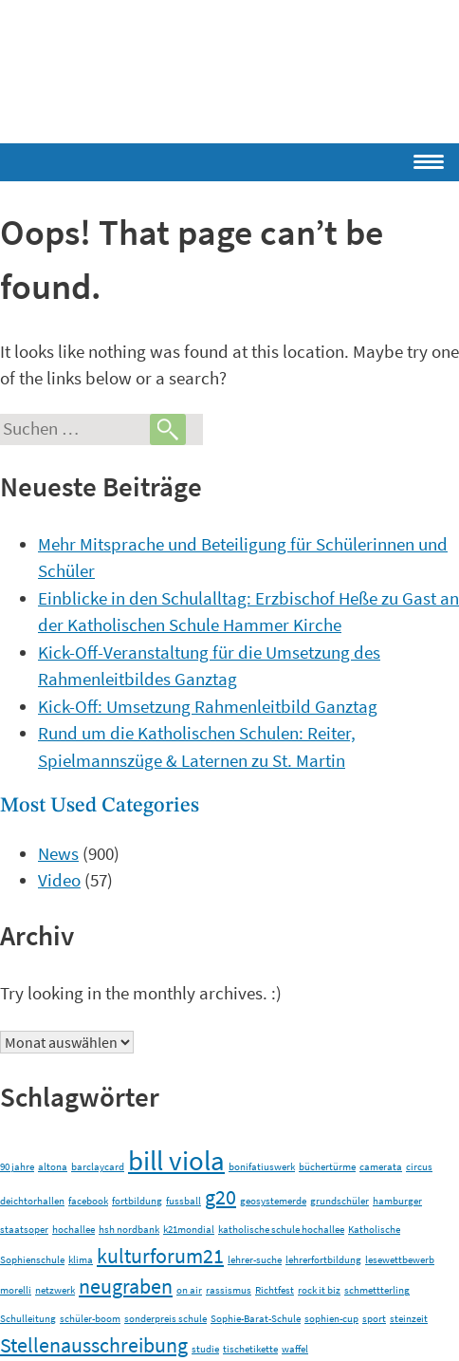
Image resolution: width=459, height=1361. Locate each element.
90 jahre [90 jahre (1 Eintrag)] (17, 1167)
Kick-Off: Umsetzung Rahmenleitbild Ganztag (207, 706)
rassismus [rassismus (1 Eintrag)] (228, 1290)
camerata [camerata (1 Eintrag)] (380, 1167)
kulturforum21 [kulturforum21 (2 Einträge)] (160, 1255)
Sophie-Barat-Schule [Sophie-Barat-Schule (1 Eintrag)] (256, 1319)
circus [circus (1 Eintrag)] (419, 1167)
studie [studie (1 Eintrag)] (205, 1349)
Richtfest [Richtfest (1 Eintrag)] (274, 1290)
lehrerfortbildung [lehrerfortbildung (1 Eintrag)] (323, 1260)
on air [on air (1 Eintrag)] (189, 1290)
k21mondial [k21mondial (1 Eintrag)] (188, 1229)
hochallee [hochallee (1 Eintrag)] (73, 1229)
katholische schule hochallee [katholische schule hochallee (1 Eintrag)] (281, 1229)
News (58, 853)
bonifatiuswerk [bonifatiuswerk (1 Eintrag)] (262, 1167)
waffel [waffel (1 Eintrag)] (295, 1349)
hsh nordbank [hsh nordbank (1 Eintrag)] (129, 1229)
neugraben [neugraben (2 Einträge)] (126, 1286)
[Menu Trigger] (373, 158)
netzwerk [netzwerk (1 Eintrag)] (55, 1290)
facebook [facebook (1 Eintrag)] (88, 1201)
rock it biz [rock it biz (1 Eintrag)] (319, 1290)
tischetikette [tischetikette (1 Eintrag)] (250, 1349)
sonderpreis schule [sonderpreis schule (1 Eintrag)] (165, 1319)
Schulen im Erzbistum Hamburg (232, 65)
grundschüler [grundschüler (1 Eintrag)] (339, 1201)
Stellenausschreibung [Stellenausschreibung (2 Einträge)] (94, 1345)
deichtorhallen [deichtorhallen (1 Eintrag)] (32, 1201)
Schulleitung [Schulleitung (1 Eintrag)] (28, 1319)
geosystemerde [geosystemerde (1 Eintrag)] (273, 1201)
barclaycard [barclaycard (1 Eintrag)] (97, 1167)
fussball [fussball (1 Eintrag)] (183, 1201)
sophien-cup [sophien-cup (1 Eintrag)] (331, 1319)
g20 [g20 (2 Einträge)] (220, 1197)
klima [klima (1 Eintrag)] (80, 1260)
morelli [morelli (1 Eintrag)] (15, 1290)
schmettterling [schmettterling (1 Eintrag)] (377, 1290)
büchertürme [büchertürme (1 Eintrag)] (327, 1167)
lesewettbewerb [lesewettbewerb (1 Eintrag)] (399, 1260)
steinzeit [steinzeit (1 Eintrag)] (409, 1319)
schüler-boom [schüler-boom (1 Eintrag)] (90, 1319)
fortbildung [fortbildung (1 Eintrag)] (137, 1201)
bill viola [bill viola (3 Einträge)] (176, 1160)
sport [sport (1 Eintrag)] (374, 1319)
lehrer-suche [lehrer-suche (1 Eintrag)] (255, 1260)
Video (59, 879)
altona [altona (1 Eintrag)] (52, 1167)
